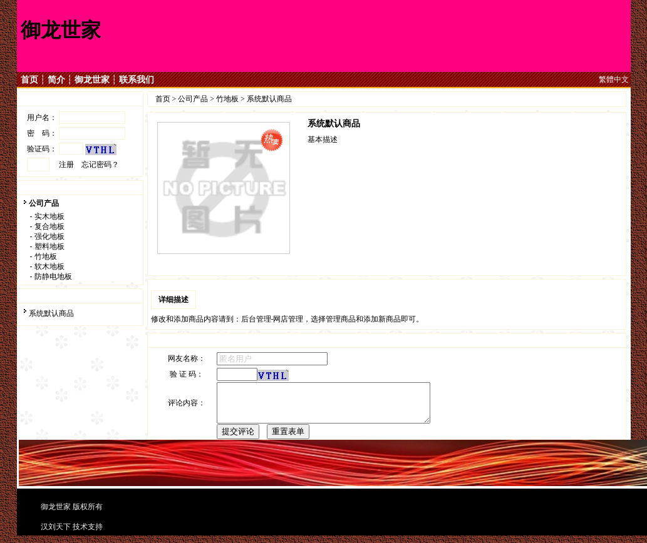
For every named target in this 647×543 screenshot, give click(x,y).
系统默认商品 (51, 313)
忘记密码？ (100, 164)
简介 (56, 79)
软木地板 (49, 266)
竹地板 (45, 256)
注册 (66, 164)
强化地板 (49, 236)
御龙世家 (92, 79)
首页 (29, 79)
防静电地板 (53, 276)
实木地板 (49, 216)
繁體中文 (614, 79)
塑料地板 (49, 246)
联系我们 (136, 79)
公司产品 (44, 203)
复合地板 (49, 226)
